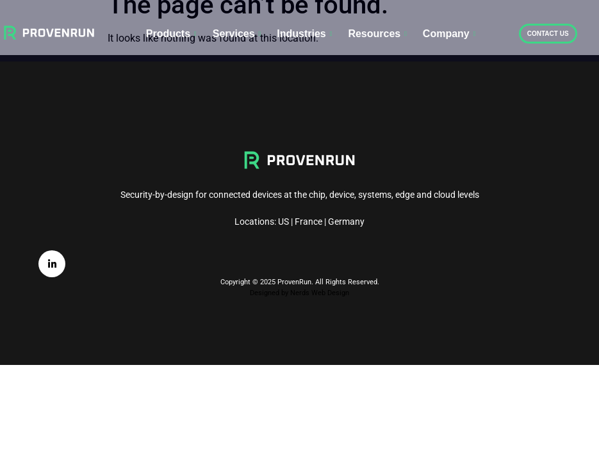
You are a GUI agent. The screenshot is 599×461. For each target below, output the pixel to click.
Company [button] (449, 33)
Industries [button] (304, 33)
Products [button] (171, 33)
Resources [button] (377, 33)
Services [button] (237, 33)
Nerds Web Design (319, 293)
